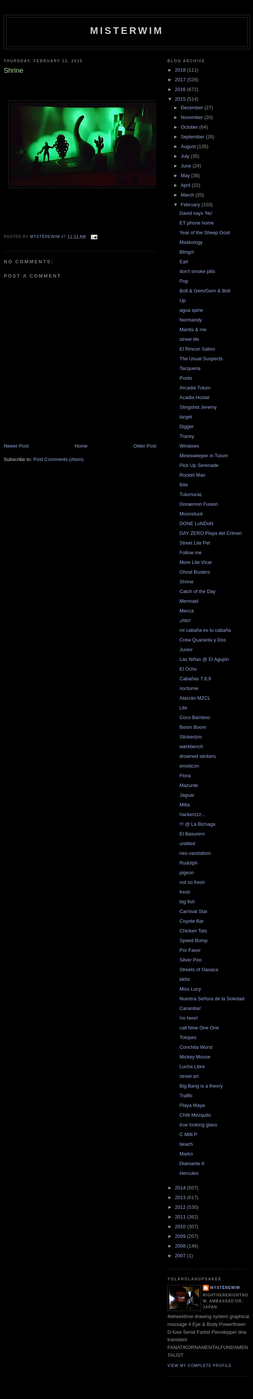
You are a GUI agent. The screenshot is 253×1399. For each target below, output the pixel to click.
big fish (187, 901)
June (187, 166)
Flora (184, 775)
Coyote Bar (191, 921)
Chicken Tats (193, 931)
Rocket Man (192, 475)
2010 (181, 1226)
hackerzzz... (192, 814)
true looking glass (198, 1124)
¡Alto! (184, 620)
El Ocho (187, 669)
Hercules (188, 1173)
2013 (181, 1197)
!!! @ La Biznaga (197, 824)
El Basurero (192, 834)
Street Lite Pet (194, 543)
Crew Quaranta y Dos (202, 640)
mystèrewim (225, 1288)
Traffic (185, 1095)
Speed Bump (193, 940)
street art (188, 1076)
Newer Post (16, 446)
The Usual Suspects (200, 358)
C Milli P (188, 1134)
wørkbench (191, 746)
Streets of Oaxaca (198, 969)
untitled (187, 843)
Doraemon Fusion (198, 504)
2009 (181, 1236)
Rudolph (188, 863)
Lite (183, 708)
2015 (181, 99)
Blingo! (186, 252)
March (188, 195)
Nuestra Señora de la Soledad (211, 998)
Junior (185, 649)
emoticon (189, 766)
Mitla (184, 804)
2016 (181, 89)
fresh (184, 892)
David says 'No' (195, 213)
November (193, 117)
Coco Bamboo (194, 717)
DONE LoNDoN (196, 523)
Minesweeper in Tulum (203, 455)
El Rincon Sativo (197, 349)
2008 (181, 1246)
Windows (189, 446)
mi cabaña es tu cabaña (205, 630)
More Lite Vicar (195, 562)
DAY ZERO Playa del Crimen (210, 533)
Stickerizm (190, 737)
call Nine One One (199, 1028)
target (185, 417)
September (193, 136)
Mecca (186, 611)
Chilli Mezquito (195, 1115)
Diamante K (192, 1163)
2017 (181, 79)
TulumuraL (190, 494)
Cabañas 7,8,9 (195, 678)
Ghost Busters (194, 572)
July (186, 156)
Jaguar (186, 795)
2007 (181, 1255)
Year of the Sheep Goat (204, 232)
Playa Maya (192, 1105)
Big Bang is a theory (200, 1086)
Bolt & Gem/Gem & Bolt (204, 291)
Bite (183, 484)
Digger (186, 426)
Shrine (186, 581)
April (186, 185)
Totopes (187, 1037)
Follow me (190, 552)
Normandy (190, 320)
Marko (186, 1154)
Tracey (186, 436)
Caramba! (190, 1008)
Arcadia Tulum (194, 387)
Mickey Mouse (194, 1057)
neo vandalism (195, 853)
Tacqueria (189, 368)
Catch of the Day (197, 591)
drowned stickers (197, 756)
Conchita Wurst (195, 1047)
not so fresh (192, 882)
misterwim (127, 30)
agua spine (191, 310)
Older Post (145, 446)
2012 (181, 1207)
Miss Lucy (190, 989)
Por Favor (190, 950)
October (190, 127)
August (189, 146)
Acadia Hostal (194, 397)
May (186, 175)
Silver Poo (190, 960)
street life (189, 339)
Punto (185, 378)
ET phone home (196, 223)
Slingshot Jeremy (198, 407)
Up (182, 300)
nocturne (188, 688)
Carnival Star (193, 911)
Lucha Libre (192, 1066)
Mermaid (188, 601)
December (193, 107)
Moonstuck (191, 514)
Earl (183, 261)
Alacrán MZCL (194, 698)
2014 (181, 1188)
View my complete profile (199, 1366)
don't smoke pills (197, 271)
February (191, 204)
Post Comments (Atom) (58, 459)
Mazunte (188, 785)
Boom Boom (192, 727)
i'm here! (188, 1018)
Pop (183, 281)
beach (185, 1144)
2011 (181, 1217)
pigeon (186, 872)
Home (81, 446)
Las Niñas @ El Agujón (204, 659)
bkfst (184, 979)
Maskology (190, 242)
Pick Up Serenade (198, 465)
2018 (181, 70)
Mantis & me (192, 329)
